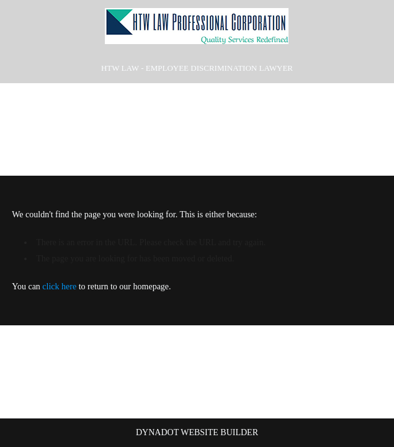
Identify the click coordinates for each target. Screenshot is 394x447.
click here (59, 286)
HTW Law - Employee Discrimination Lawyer (197, 68)
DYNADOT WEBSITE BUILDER (197, 432)
